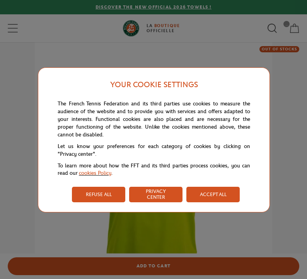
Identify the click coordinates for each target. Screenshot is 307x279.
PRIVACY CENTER (156, 194)
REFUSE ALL (99, 194)
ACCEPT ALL (213, 194)
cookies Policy (95, 173)
